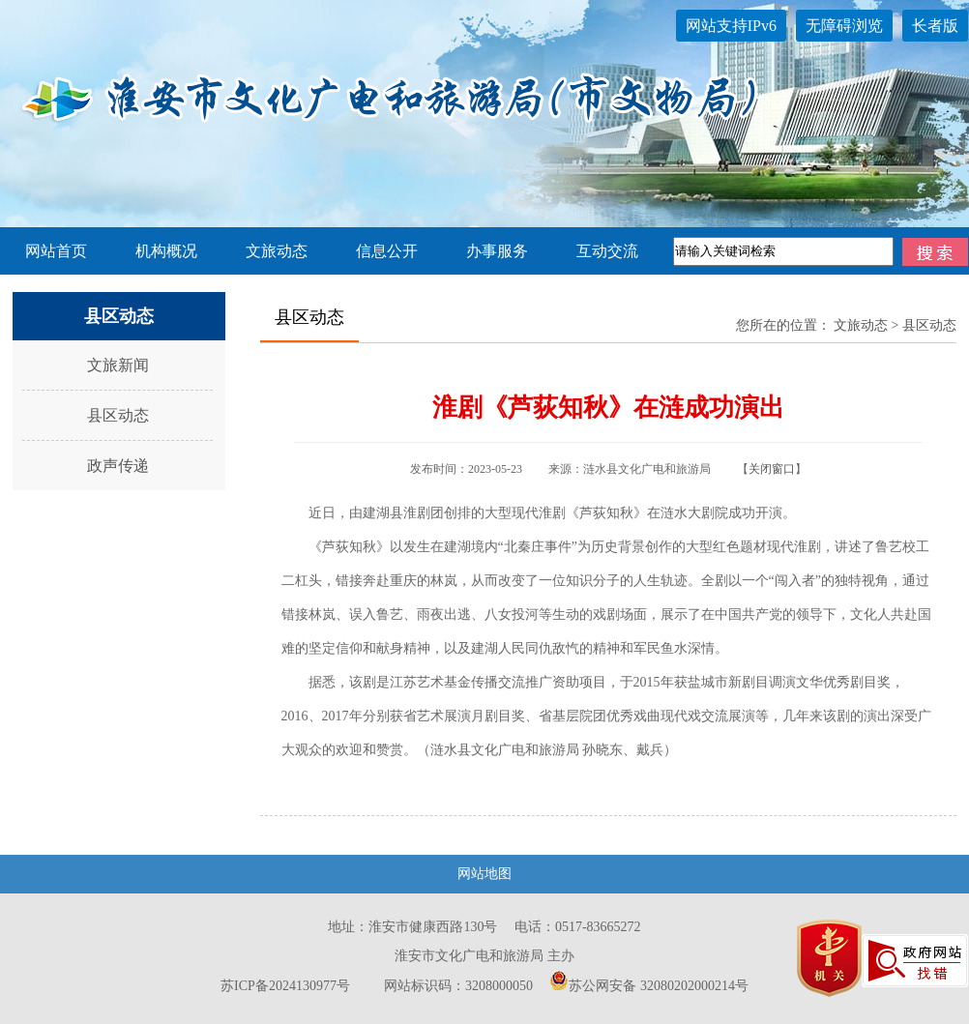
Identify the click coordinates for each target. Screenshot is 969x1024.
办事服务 (497, 251)
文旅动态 (277, 251)
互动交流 (607, 251)
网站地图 (484, 873)
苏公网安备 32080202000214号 (649, 986)
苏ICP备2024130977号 (285, 986)
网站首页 (56, 251)
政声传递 (118, 465)
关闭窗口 (772, 469)
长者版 (935, 25)
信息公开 (387, 251)
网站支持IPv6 (731, 25)
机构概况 (166, 251)
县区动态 (118, 415)
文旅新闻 (118, 365)
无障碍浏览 (844, 25)
